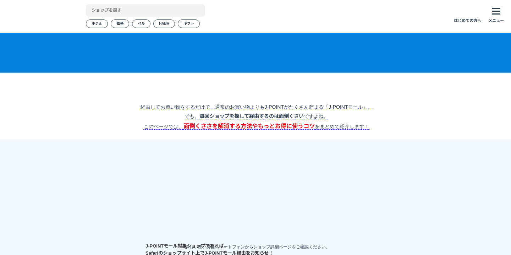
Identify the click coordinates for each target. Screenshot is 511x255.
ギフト (188, 24)
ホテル (97, 24)
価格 (119, 24)
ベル (141, 24)
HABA (164, 24)
